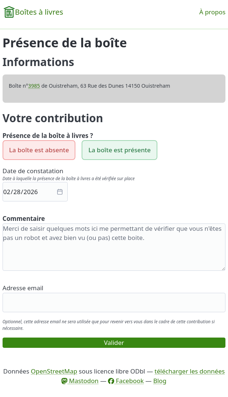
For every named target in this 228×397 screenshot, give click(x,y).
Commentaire (24, 218)
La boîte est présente (119, 150)
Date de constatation (33, 171)
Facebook (126, 380)
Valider (114, 342)
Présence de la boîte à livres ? (48, 135)
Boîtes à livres (39, 12)
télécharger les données (189, 371)
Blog (160, 380)
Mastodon (79, 380)
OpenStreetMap (54, 371)
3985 (34, 85)
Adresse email (23, 288)
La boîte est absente (39, 150)
